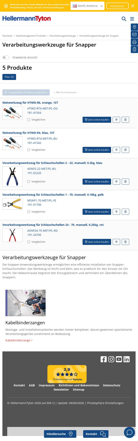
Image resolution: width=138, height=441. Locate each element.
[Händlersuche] (134, 27)
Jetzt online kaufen (97, 119)
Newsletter (61, 389)
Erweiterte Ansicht (25, 57)
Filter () (9, 77)
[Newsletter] (134, 34)
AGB (32, 385)
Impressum (47, 385)
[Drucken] (134, 42)
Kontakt (19, 385)
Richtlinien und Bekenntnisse (79, 385)
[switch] (5, 57)
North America (88, 6)
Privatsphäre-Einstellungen (105, 403)
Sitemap (78, 389)
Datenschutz (111, 385)
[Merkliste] (134, 49)
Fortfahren (117, 6)
